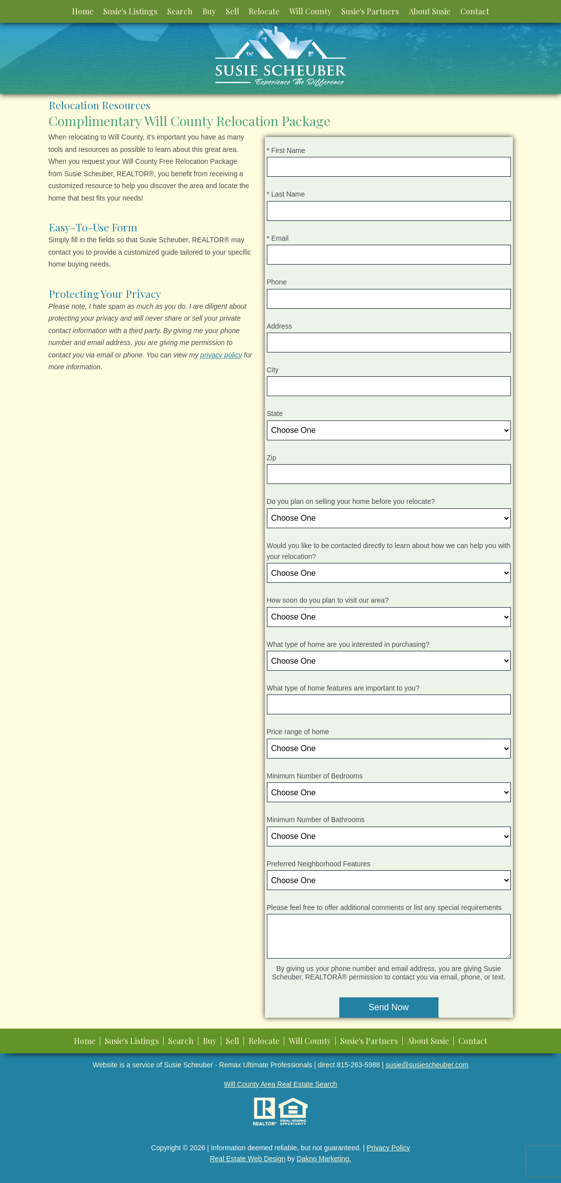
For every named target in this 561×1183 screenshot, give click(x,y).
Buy (209, 11)
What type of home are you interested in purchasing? (348, 644)
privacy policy (221, 355)
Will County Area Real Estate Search (280, 1084)
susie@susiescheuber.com (426, 1065)
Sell (232, 11)
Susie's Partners (370, 11)
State (275, 414)
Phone (277, 282)
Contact (474, 11)
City (273, 370)
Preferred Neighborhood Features (319, 864)
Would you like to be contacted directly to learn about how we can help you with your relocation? (389, 551)
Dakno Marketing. (324, 1159)
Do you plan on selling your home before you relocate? (351, 501)
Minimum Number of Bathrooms (316, 820)
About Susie (429, 11)
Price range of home (298, 732)
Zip (271, 458)
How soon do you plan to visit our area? (328, 600)
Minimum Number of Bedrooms (315, 776)
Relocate (264, 11)
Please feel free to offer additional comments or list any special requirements (384, 907)
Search (179, 11)
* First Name (286, 150)
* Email (278, 238)
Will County (310, 11)
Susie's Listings (130, 11)
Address (279, 326)
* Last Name (286, 194)
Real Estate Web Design (247, 1159)
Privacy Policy (388, 1148)
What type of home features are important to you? (343, 688)
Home (82, 11)
